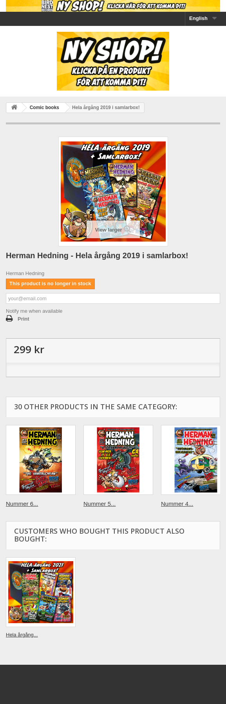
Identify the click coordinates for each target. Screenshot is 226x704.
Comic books (44, 107)
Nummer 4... (177, 503)
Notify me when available (34, 311)
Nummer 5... (99, 503)
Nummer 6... (22, 503)
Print (23, 319)
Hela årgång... (22, 635)
